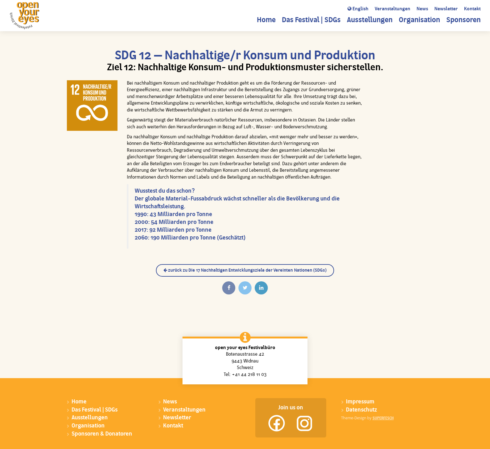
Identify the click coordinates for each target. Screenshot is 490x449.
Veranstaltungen (392, 9)
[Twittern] (245, 287)
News (422, 9)
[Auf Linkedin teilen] (261, 287)
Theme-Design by (367, 418)
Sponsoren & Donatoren (102, 434)
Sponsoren (463, 20)
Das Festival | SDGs (311, 20)
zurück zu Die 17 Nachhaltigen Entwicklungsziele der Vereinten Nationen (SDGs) (245, 270)
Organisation (419, 20)
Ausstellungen (369, 20)
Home (266, 20)
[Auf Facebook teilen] (228, 287)
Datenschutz (361, 410)
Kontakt (472, 9)
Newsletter (446, 9)
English (358, 9)
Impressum (360, 402)
